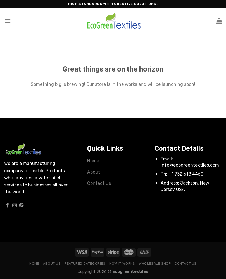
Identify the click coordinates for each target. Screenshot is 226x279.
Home (34, 264)
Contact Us (186, 264)
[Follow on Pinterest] (21, 205)
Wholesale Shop (155, 264)
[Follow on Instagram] (14, 205)
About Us (52, 264)
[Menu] (7, 21)
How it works (122, 264)
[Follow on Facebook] (7, 205)
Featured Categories (85, 264)
